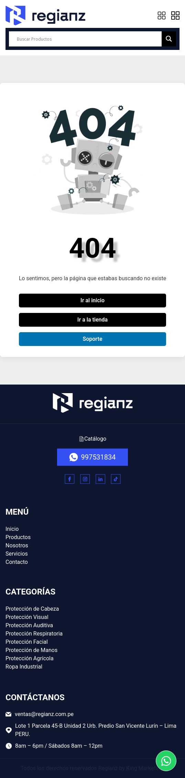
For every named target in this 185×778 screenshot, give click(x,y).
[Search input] (88, 39)
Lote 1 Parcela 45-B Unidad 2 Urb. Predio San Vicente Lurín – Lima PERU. (91, 730)
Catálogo (92, 438)
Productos (18, 537)
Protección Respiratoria (34, 633)
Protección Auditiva (29, 625)
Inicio (12, 529)
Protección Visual (27, 617)
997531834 (92, 457)
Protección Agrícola (30, 658)
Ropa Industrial (24, 666)
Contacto (17, 562)
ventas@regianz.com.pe (40, 714)
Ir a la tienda (92, 319)
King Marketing (144, 768)
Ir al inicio (92, 300)
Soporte (92, 339)
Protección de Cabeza (32, 609)
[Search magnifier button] (169, 38)
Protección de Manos (31, 650)
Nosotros (17, 545)
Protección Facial (27, 642)
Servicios (17, 553)
